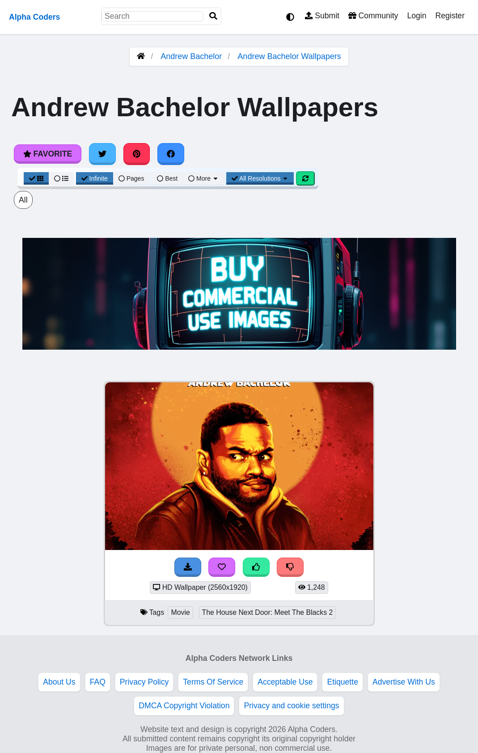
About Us (59, 681)
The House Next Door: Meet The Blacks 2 (267, 612)
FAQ (98, 681)
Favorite (47, 153)
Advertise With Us (403, 681)
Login (416, 15)
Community (373, 15)
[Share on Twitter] (102, 154)
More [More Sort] (203, 178)
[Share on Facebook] (170, 154)
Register (450, 15)
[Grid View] (36, 178)
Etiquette (342, 681)
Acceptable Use (285, 681)
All (23, 199)
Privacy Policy (144, 681)
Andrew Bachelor (191, 56)
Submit (322, 15)
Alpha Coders (34, 17)
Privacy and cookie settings (291, 705)
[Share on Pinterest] (136, 154)
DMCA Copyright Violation (184, 705)
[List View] (61, 178)
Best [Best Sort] (167, 178)
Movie (180, 612)
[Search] (213, 16)
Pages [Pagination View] (131, 178)
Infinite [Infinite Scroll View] (94, 178)
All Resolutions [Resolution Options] (260, 178)
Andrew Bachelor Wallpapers (289, 56)
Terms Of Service (213, 681)
